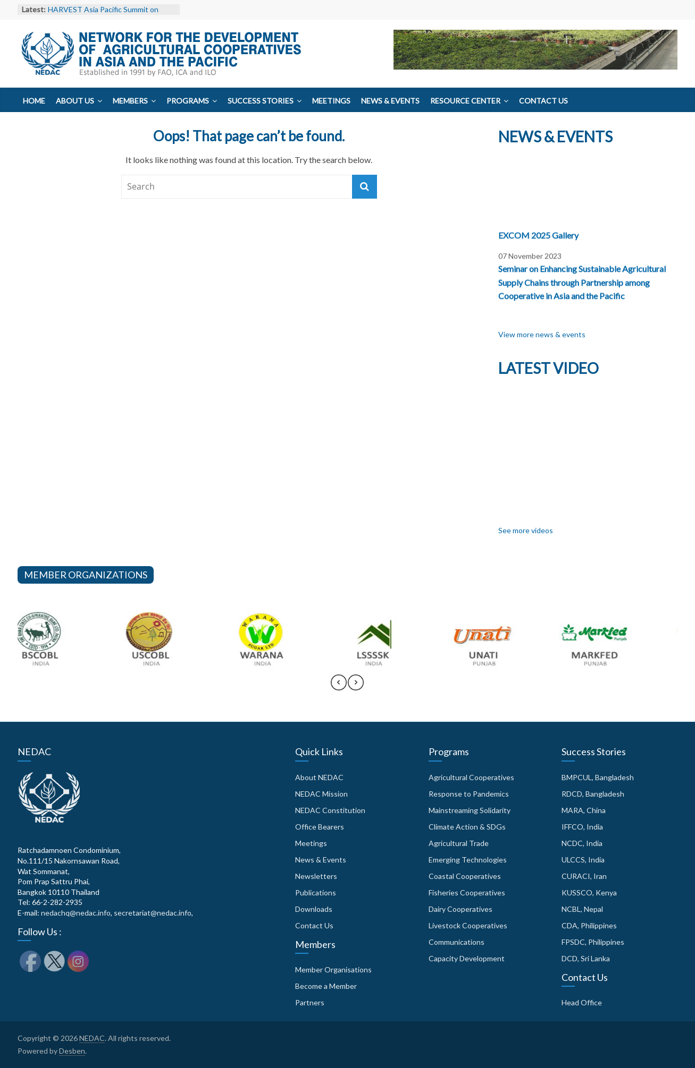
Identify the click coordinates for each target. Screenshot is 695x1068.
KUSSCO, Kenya (589, 892)
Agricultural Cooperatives (471, 777)
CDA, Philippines (589, 925)
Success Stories (261, 100)
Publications (315, 892)
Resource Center (465, 100)
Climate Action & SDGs (467, 826)
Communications (456, 941)
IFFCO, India (582, 826)
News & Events (390, 100)
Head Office (582, 1002)
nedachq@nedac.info (76, 912)
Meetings (331, 100)
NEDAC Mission (321, 793)
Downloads (313, 908)
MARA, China (584, 810)
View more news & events (541, 334)
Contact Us (543, 100)
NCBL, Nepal (582, 908)
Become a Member (326, 985)
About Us (75, 100)
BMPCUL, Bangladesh (598, 777)
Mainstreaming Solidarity (469, 810)
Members (130, 100)
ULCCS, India (583, 859)
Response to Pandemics (469, 793)
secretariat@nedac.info (152, 912)
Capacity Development (467, 958)
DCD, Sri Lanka (586, 958)
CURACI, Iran (584, 876)
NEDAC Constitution (330, 810)
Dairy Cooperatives (460, 908)
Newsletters (316, 876)
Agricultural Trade (459, 843)
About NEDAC (319, 777)
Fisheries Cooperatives (467, 892)
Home (34, 100)
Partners (309, 1002)
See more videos (525, 530)
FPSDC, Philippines (593, 941)
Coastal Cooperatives (465, 876)
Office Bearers (319, 826)
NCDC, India (582, 843)
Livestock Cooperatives (468, 925)
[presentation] (339, 687)
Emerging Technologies (468, 859)
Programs (187, 100)
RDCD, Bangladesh (593, 793)
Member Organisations (333, 969)
